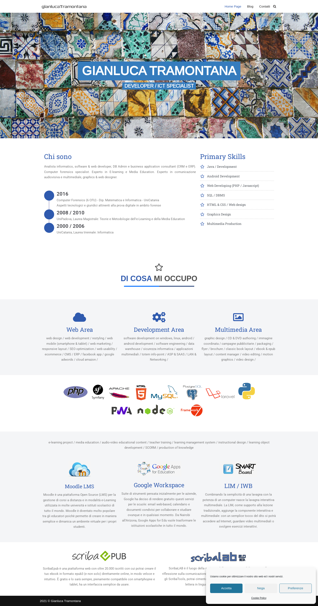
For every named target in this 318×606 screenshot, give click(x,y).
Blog (250, 6)
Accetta (226, 588)
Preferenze (295, 588)
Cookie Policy (259, 598)
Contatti (264, 6)
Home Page (233, 6)
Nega (261, 588)
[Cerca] (274, 6)
